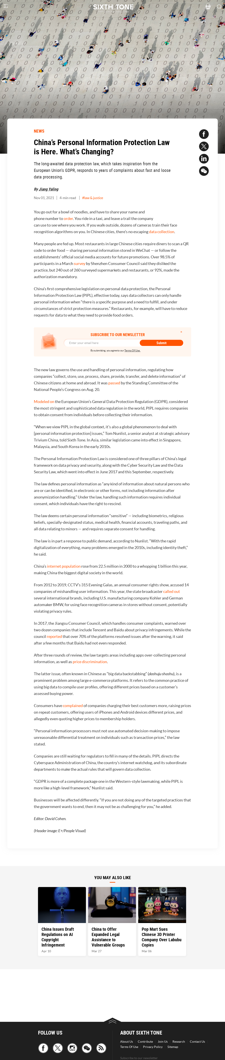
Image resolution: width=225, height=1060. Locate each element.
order (68, 218)
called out (171, 591)
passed (114, 383)
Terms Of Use (129, 1047)
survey (79, 263)
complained (73, 705)
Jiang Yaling (48, 189)
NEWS (39, 131)
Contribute (145, 1041)
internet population (64, 566)
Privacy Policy (153, 1047)
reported (54, 636)
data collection (161, 231)
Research (178, 1041)
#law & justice (92, 198)
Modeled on (44, 401)
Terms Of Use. (132, 350)
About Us (126, 1041)
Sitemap (172, 1047)
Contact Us (197, 1041)
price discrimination (90, 661)
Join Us (163, 1041)
